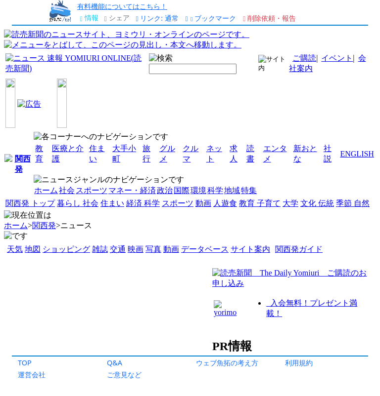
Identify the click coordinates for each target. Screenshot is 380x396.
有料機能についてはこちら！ (122, 6)
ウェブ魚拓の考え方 (227, 362)
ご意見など (124, 374)
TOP (25, 362)
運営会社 (32, 374)
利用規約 (299, 362)
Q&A (114, 362)
